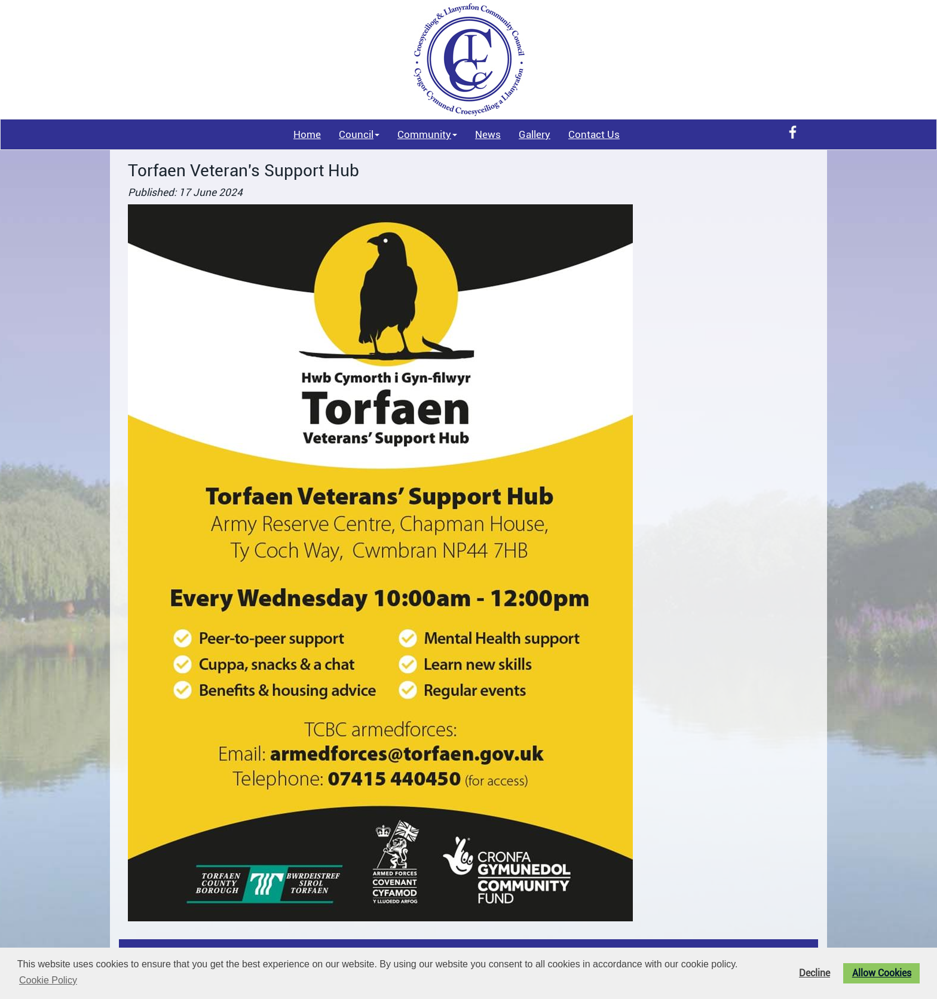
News (488, 134)
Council (359, 134)
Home (307, 134)
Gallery (534, 134)
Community (427, 134)
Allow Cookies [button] (881, 973)
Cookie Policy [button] (48, 980)
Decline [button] (814, 973)
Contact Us (594, 134)
